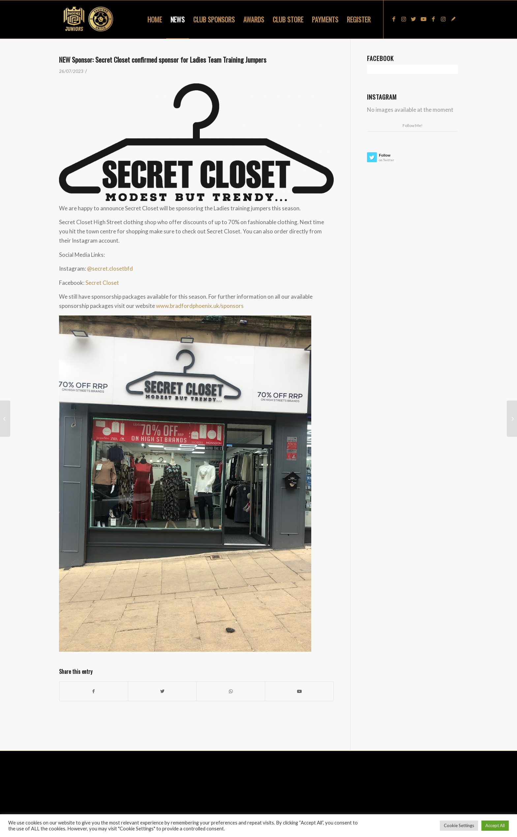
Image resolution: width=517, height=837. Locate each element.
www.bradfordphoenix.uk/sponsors (200, 305)
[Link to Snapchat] (453, 19)
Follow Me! (413, 125)
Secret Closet (102, 282)
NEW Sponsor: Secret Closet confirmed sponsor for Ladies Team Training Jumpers (162, 59)
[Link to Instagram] (404, 19)
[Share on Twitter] (162, 691)
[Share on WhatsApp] (231, 691)
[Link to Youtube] (423, 19)
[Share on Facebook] (93, 691)
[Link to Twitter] (413, 19)
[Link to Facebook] (394, 19)
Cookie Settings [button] (459, 825)
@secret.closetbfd (110, 268)
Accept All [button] (495, 825)
